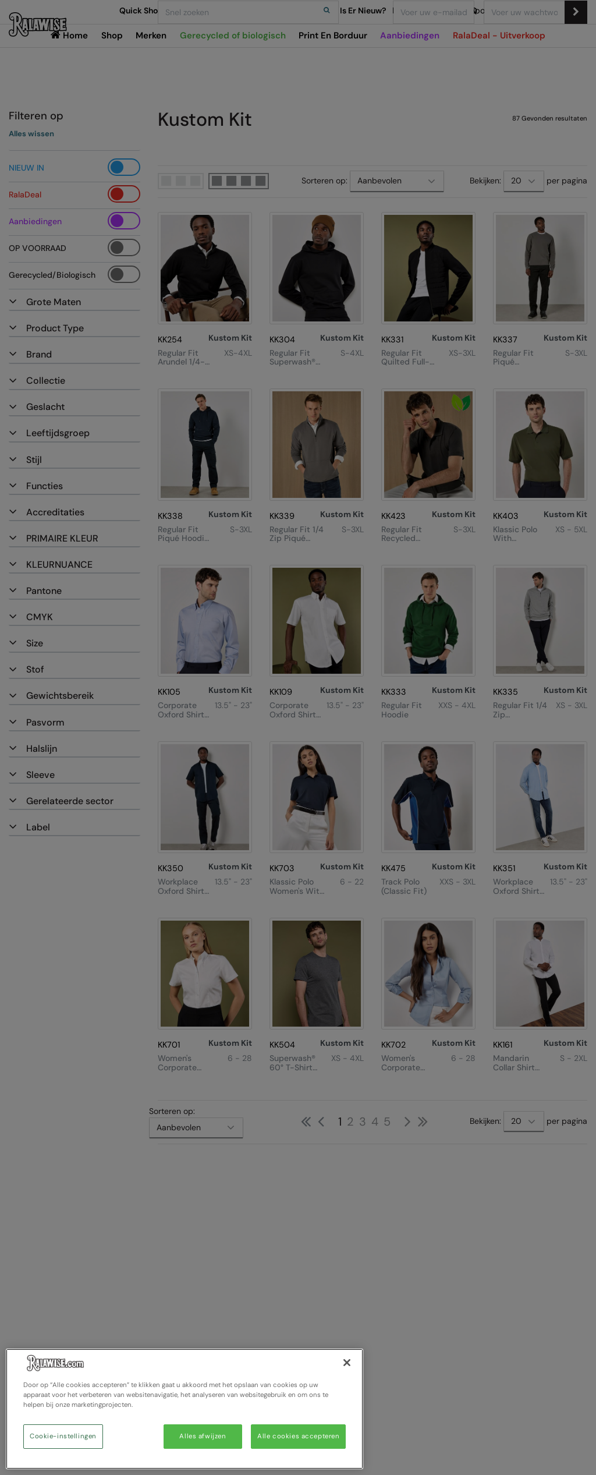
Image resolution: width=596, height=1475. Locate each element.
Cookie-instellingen (63, 1436)
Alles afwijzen (202, 1436)
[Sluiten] (347, 1362)
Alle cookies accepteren (298, 1436)
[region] (184, 1409)
